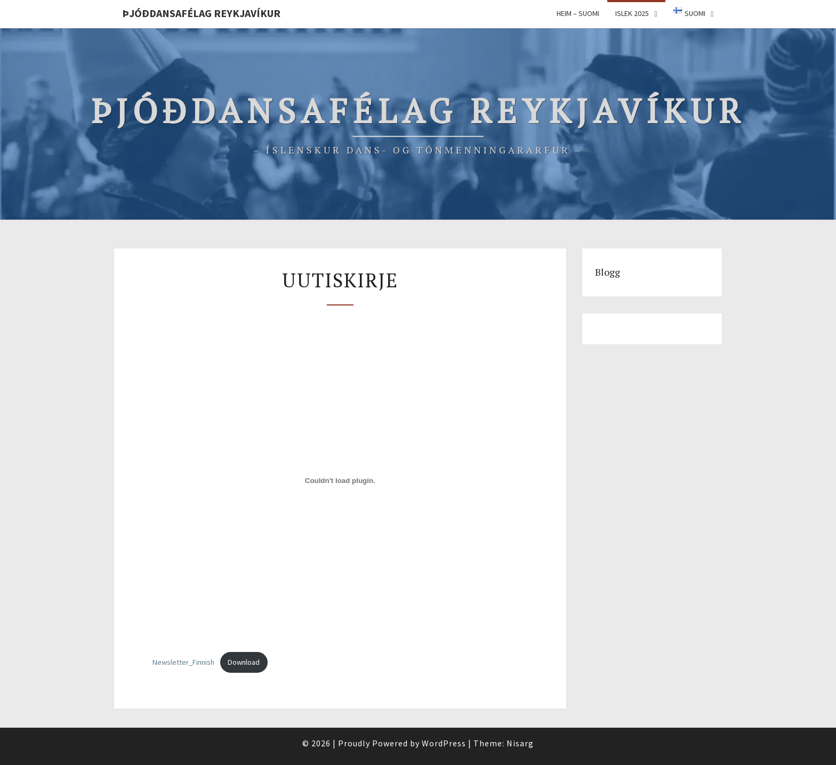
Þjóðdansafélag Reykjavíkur (201, 13)
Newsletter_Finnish (183, 662)
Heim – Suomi (578, 13)
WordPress (444, 743)
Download (244, 662)
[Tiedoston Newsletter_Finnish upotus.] (340, 480)
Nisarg (520, 743)
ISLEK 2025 (632, 13)
